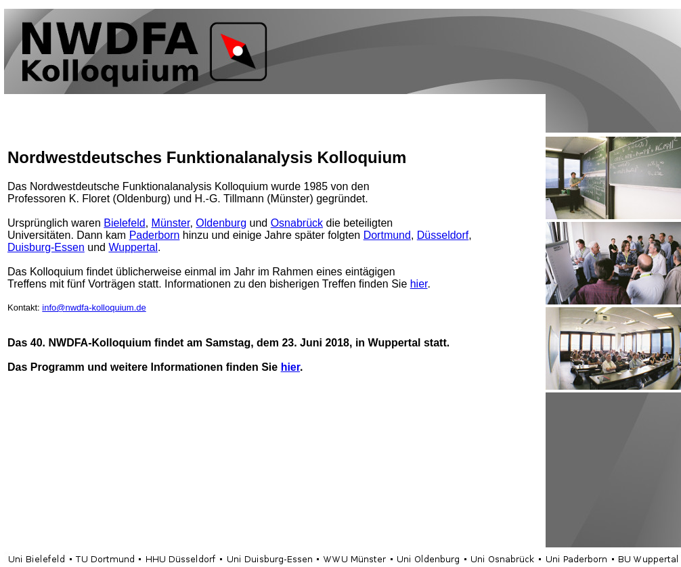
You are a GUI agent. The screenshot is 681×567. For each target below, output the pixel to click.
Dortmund (387, 235)
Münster (171, 223)
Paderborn (154, 235)
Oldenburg (221, 223)
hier (419, 284)
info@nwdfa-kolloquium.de (94, 307)
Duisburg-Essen (46, 247)
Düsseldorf (442, 235)
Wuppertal (133, 247)
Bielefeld (124, 223)
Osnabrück (297, 223)
